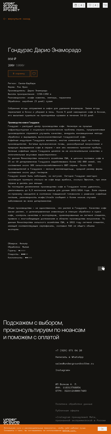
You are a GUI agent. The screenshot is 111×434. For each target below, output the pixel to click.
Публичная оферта (67, 410)
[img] (105, 5)
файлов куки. (69, 430)
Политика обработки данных (74, 404)
